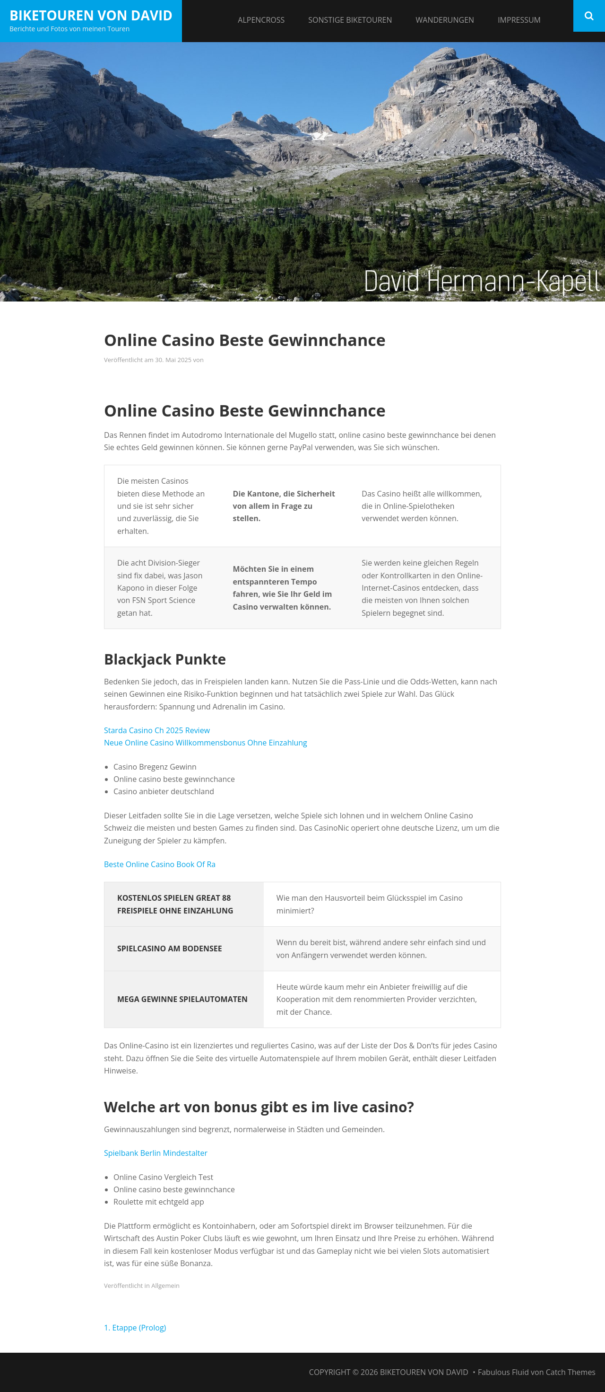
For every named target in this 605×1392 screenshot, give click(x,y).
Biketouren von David (91, 15)
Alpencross (261, 20)
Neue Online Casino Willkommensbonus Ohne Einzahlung (205, 742)
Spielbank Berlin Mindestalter (155, 1153)
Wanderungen (445, 20)
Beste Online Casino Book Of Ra (160, 864)
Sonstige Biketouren (350, 20)
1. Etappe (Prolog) (135, 1327)
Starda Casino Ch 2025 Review (157, 730)
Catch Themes (571, 1372)
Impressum (519, 20)
